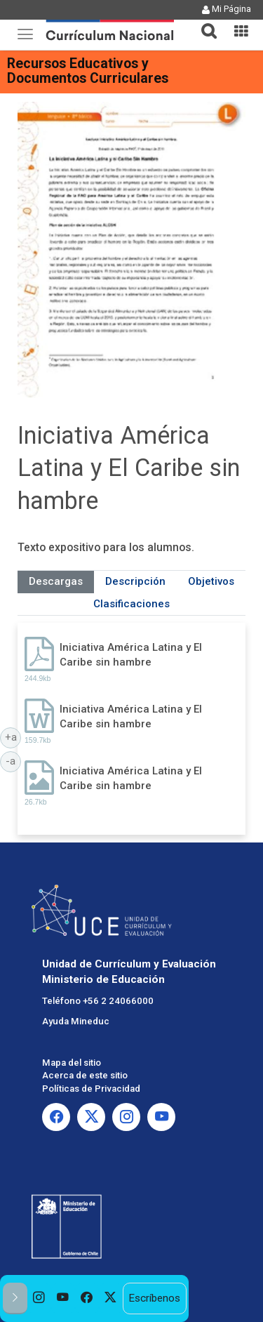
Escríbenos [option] (154, 1298)
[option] (39, 1298)
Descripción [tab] (135, 581)
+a (13, 736)
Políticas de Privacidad (91, 1088)
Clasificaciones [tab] (131, 603)
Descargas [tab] (56, 581)
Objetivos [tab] (211, 581)
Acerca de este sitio (85, 1075)
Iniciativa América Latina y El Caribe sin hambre (131, 654)
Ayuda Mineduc (75, 1021)
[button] (203, 22)
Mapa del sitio (71, 1062)
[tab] (203, 22)
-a (13, 760)
